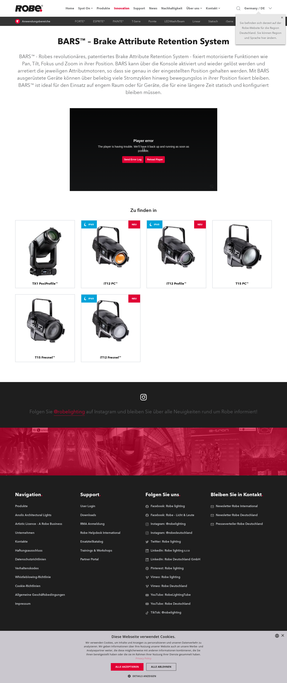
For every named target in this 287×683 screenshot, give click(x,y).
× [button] (282, 635)
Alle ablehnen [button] (161, 666)
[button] (143, 676)
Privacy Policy (143, 658)
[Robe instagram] (143, 397)
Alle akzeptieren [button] (127, 666)
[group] (40, 515)
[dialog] (143, 657)
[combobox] (277, 636)
